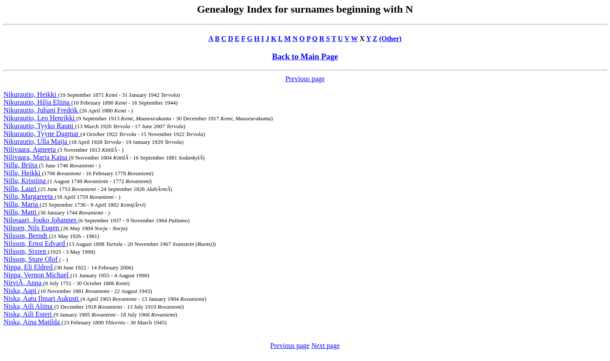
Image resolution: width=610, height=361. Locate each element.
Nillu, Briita (21, 165)
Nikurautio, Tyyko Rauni (39, 125)
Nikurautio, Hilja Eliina (37, 102)
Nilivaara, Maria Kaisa (36, 157)
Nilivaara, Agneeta (30, 149)
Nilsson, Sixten (25, 251)
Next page (325, 345)
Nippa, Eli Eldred (28, 267)
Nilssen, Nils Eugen (32, 228)
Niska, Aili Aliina (28, 306)
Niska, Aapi (20, 290)
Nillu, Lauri (20, 188)
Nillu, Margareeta (29, 196)
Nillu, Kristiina (25, 180)
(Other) (390, 38)
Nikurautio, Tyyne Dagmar (41, 133)
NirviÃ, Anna (23, 282)
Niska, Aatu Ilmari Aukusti (41, 298)
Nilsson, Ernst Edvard (35, 243)
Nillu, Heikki (22, 173)
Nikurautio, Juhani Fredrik (41, 110)
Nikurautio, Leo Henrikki (39, 118)
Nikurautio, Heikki (30, 94)
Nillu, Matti (20, 212)
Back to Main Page (305, 56)
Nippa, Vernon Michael (36, 275)
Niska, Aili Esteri (28, 314)
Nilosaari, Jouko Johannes (40, 220)
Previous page (304, 78)
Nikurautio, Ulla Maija (36, 141)
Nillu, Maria (21, 204)
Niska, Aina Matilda (32, 322)
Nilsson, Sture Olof (31, 259)
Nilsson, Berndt (26, 235)
